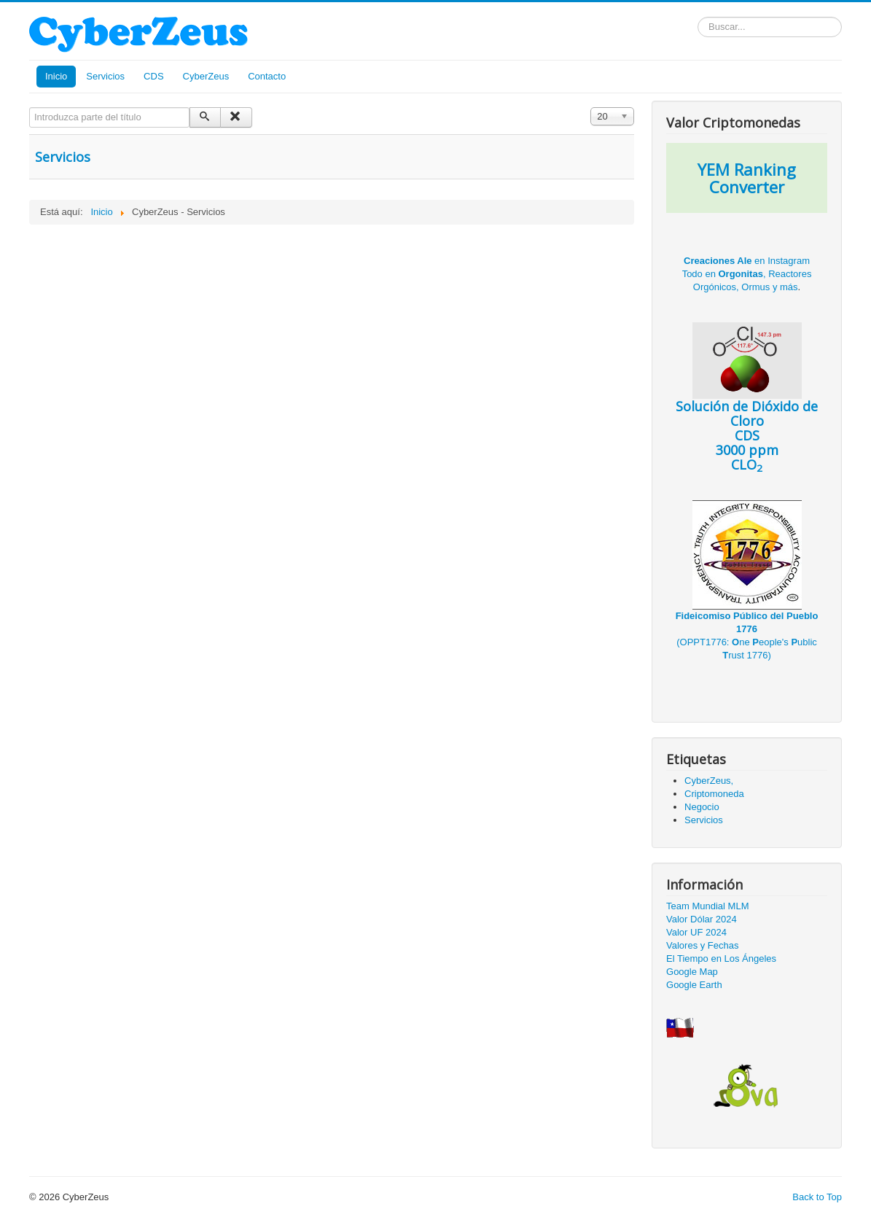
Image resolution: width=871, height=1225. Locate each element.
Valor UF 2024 (696, 932)
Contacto (267, 76)
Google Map (692, 971)
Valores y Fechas (702, 945)
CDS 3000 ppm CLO (747, 411)
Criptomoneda (714, 793)
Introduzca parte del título (29, 107)
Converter (746, 187)
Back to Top (817, 1196)
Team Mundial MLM (707, 906)
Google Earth (694, 984)
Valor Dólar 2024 (701, 919)
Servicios (105, 76)
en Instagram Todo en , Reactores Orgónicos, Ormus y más (747, 273)
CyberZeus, (708, 780)
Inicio (56, 76)
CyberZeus (206, 76)
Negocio (701, 806)
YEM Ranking (747, 169)
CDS (153, 76)
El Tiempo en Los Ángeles (721, 958)
